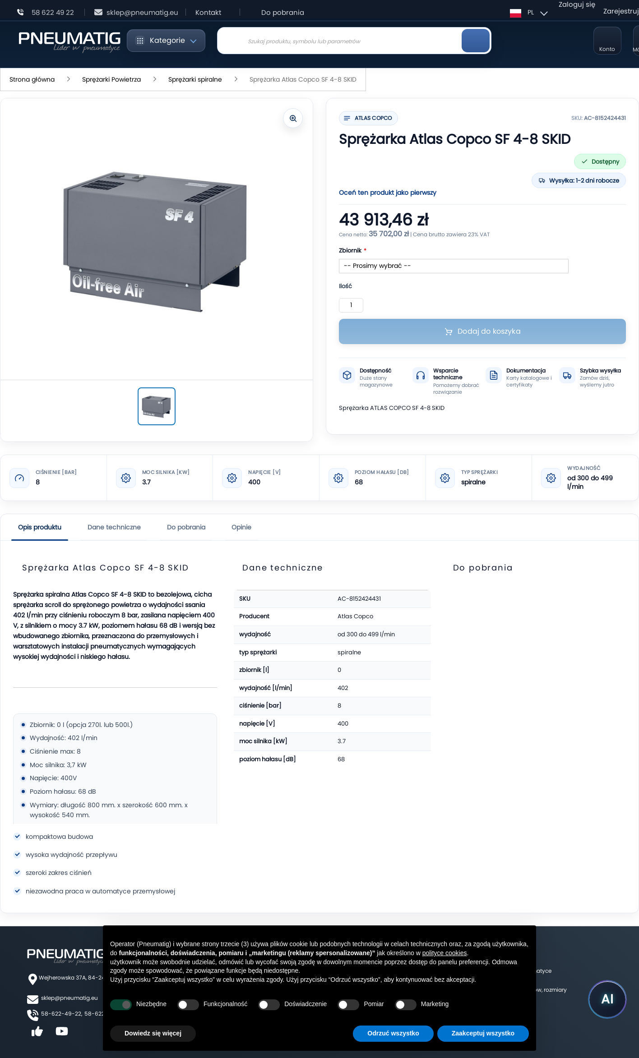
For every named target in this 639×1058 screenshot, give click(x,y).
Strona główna (32, 79)
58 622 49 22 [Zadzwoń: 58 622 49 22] (53, 12)
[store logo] (69, 41)
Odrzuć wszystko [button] (393, 1033)
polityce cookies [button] (444, 953)
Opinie (241, 527)
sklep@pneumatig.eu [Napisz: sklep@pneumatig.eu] (142, 12)
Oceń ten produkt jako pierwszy (387, 192)
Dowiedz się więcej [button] (153, 1033)
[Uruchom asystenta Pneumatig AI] (607, 999)
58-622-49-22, (61, 1013)
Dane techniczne (114, 527)
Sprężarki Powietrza (111, 79)
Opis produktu (39, 527)
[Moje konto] (607, 41)
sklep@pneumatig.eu (69, 998)
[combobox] (354, 40)
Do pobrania (282, 12)
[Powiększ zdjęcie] (293, 118)
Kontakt (208, 12)
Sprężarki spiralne (195, 79)
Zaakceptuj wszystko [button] (483, 1033)
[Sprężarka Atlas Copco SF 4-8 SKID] (157, 406)
